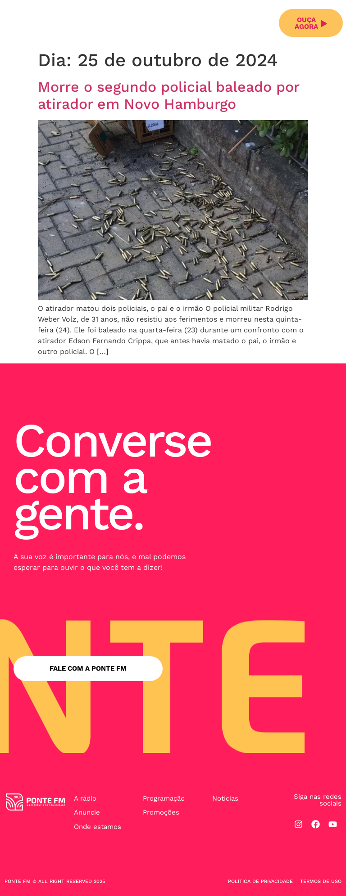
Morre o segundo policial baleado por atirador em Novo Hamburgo (168, 95)
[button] (267, 23)
